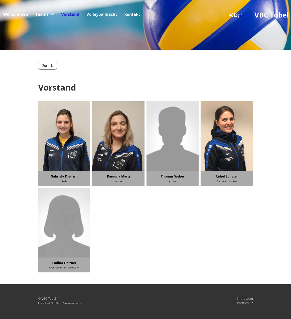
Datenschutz (244, 303)
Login (235, 15)
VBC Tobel (271, 15)
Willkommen (15, 14)
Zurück (47, 65)
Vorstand (70, 14)
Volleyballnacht (101, 14)
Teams (44, 14)
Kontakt (132, 14)
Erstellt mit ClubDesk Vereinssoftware (59, 303)
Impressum (245, 298)
